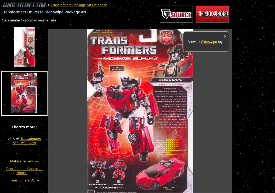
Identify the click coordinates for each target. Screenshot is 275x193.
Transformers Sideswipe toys (27, 141)
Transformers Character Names (24, 171)
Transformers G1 (22, 180)
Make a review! (22, 161)
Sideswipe (209, 42)
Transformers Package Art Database (79, 5)
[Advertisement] (146, 26)
